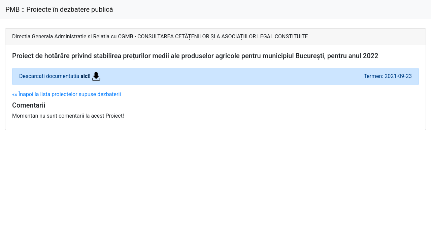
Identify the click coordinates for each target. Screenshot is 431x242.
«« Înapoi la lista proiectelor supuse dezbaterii (66, 94)
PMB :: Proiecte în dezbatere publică (59, 9)
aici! (90, 76)
